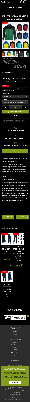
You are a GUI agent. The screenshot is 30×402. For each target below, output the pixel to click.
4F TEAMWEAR (15, 360)
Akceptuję (15, 382)
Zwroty (15, 349)
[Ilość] (15, 107)
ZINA (15, 355)
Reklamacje (15, 344)
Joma (13, 60)
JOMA (15, 358)
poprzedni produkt (7, 217)
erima (15, 363)
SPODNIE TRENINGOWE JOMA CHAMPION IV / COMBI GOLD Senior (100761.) (18, 253)
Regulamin (15, 342)
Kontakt (15, 347)
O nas (15, 334)
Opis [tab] (15, 151)
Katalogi (15, 337)
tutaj (9, 376)
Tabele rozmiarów (15, 339)
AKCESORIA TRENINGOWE (15, 365)
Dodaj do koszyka (15, 112)
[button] (3, 36)
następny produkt (23, 217)
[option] (15, 54)
